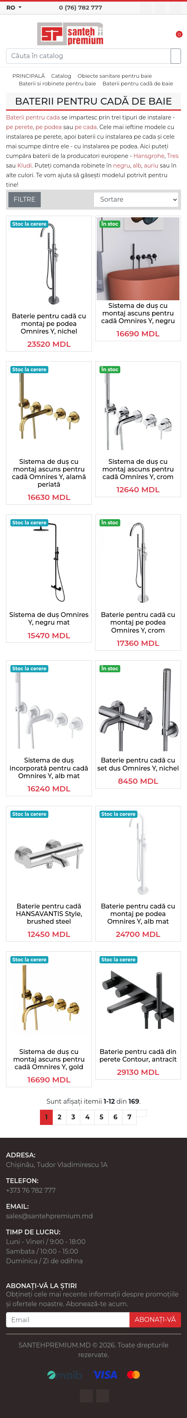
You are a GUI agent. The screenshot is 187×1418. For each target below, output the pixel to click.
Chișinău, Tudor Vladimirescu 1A (56, 1165)
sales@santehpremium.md (49, 1216)
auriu (151, 165)
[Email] (68, 1319)
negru (121, 165)
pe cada (85, 127)
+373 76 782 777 (31, 1190)
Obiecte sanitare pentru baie (115, 76)
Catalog (61, 76)
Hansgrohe (149, 156)
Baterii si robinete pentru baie (57, 83)
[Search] (88, 56)
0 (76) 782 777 (80, 7)
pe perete (19, 127)
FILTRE (25, 199)
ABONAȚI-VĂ (155, 1319)
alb (137, 165)
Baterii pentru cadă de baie (137, 83)
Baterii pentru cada (33, 117)
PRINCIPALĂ (28, 76)
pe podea (49, 127)
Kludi (24, 165)
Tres (173, 156)
